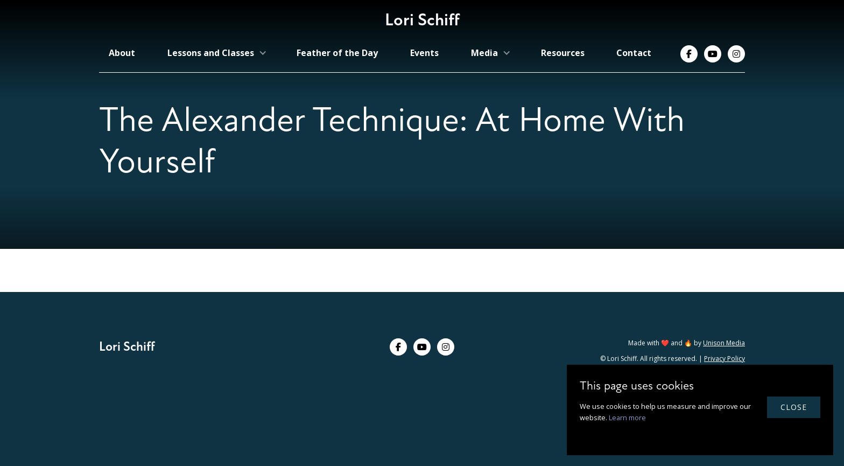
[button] (216, 53)
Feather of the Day (337, 53)
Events (424, 53)
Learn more (627, 417)
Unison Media (724, 342)
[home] (422, 23)
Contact (633, 53)
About (122, 53)
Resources (563, 53)
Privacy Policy (724, 358)
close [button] (793, 407)
